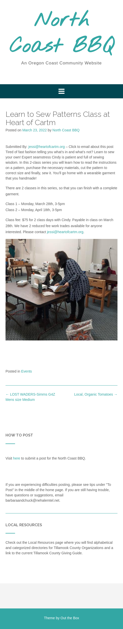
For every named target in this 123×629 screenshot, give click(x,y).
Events (26, 371)
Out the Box (69, 618)
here (16, 458)
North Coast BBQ (62, 34)
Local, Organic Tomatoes (96, 394)
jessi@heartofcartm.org (46, 147)
